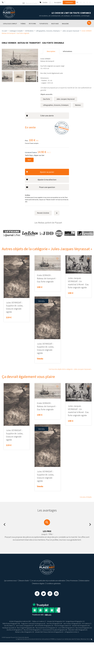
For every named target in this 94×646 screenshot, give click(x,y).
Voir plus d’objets (86, 497)
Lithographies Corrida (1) (47, 635)
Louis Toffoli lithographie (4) (60, 629)
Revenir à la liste (43, 212)
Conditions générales (53, 583)
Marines (78, 105)
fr (77, 2)
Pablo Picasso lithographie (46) (23, 623)
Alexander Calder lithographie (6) (18, 633)
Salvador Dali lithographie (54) (57, 621)
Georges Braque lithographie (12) (79, 621)
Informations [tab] (67, 51)
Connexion (69, 2)
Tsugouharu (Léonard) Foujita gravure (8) (48, 623)
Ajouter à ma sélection (41, 179)
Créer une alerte (40, 115)
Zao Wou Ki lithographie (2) (21, 631)
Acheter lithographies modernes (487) (16, 621)
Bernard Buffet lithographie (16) (17, 627)
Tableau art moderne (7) (38, 621)
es (90, 2)
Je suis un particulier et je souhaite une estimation (48, 580)
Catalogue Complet (16, 30)
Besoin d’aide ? (24, 580)
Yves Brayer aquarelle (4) (79, 627)
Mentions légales (38, 583)
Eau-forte (46, 99)
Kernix (89, 642)
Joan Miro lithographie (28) (72, 623)
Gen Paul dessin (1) (52, 625)
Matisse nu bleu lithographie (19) (41, 633)
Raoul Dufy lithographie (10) (80, 629)
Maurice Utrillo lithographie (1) (42, 631)
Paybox (78, 642)
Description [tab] (51, 51)
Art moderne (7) (40, 625)
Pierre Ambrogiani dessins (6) (39, 627)
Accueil (4, 30)
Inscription (57, 2)
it (87, 2)
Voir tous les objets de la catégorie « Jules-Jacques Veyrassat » (70, 369)
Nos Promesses (72, 580)
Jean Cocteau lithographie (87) (23, 625)
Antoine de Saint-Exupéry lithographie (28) (67, 631)
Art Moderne (29, 30)
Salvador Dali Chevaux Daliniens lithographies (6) (70, 633)
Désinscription (84, 580)
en (81, 2)
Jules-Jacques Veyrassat (70, 30)
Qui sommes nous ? (11, 580)
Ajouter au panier (40, 171)
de (84, 2)
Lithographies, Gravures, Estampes (48, 30)
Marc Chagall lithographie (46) (14, 629)
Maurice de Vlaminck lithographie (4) (37, 629)
